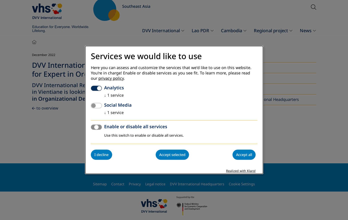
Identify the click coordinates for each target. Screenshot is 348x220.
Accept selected (172, 154)
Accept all (244, 154)
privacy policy (111, 79)
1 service (114, 95)
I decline (101, 154)
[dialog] (174, 110)
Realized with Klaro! (241, 171)
